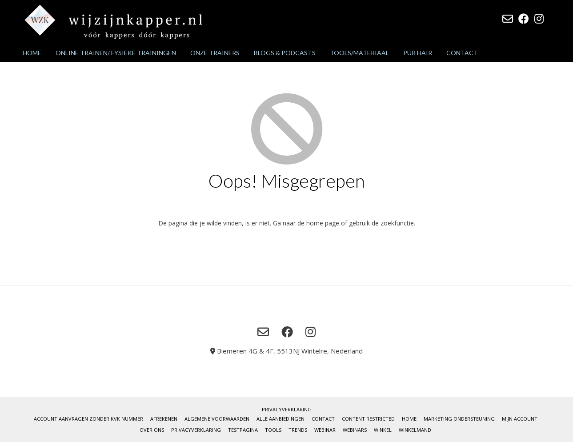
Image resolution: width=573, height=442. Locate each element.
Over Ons (152, 429)
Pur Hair (417, 52)
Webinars (355, 429)
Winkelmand (415, 429)
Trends (298, 429)
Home (32, 52)
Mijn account (519, 418)
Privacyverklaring (287, 409)
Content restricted (368, 418)
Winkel (383, 429)
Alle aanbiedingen (280, 418)
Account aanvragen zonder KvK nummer (88, 418)
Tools (273, 429)
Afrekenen (163, 418)
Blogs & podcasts (285, 52)
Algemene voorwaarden (216, 418)
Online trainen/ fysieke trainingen (116, 52)
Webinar (325, 429)
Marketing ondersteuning (459, 418)
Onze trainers (215, 52)
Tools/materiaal (359, 52)
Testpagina (243, 429)
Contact (462, 52)
